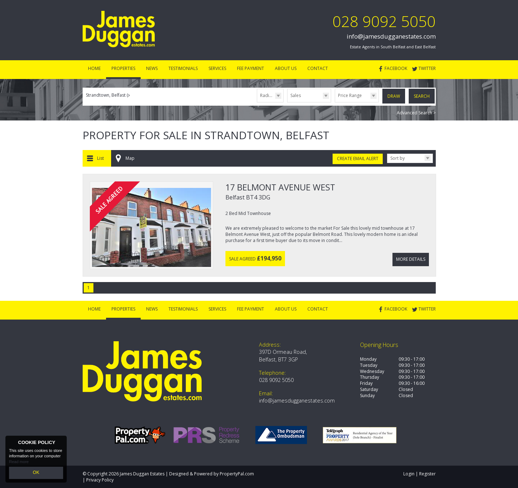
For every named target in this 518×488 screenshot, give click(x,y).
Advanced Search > (416, 112)
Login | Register (419, 473)
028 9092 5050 (384, 21)
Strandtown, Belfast (108, 95)
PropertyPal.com (237, 473)
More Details (410, 257)
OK (36, 473)
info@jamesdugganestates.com (391, 36)
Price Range (350, 95)
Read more (18, 463)
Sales (295, 95)
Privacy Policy (100, 479)
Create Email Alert (357, 158)
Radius (267, 95)
